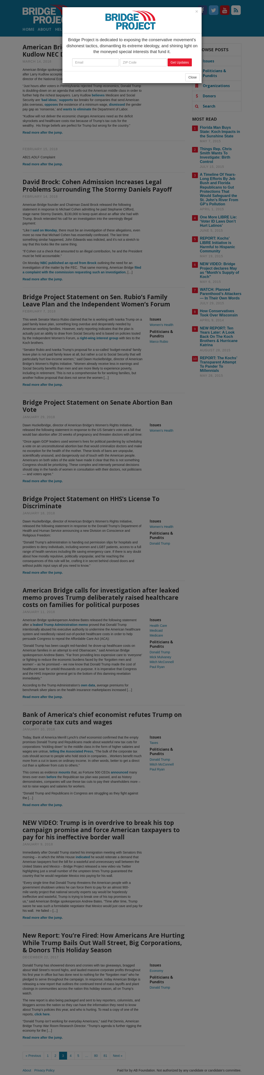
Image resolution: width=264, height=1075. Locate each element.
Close (192, 77)
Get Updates (180, 62)
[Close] (196, 11)
